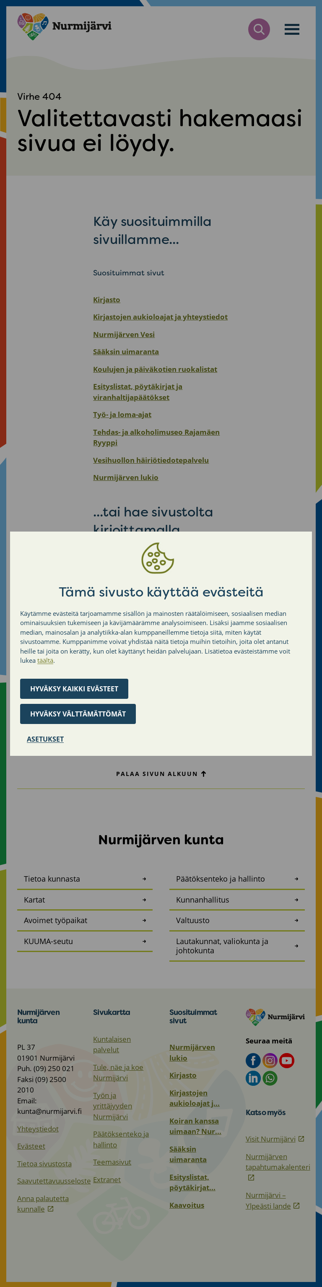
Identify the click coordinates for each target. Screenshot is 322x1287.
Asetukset (45, 739)
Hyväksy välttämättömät (78, 714)
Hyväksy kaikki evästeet (74, 688)
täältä (45, 660)
